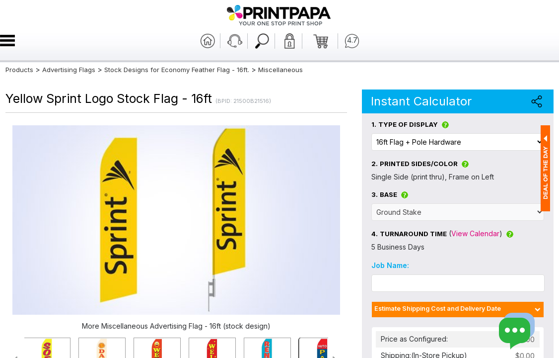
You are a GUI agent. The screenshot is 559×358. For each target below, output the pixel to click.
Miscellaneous (280, 70)
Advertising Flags (68, 70)
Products (19, 70)
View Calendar (475, 233)
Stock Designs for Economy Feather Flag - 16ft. (176, 70)
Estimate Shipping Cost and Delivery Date (437, 308)
